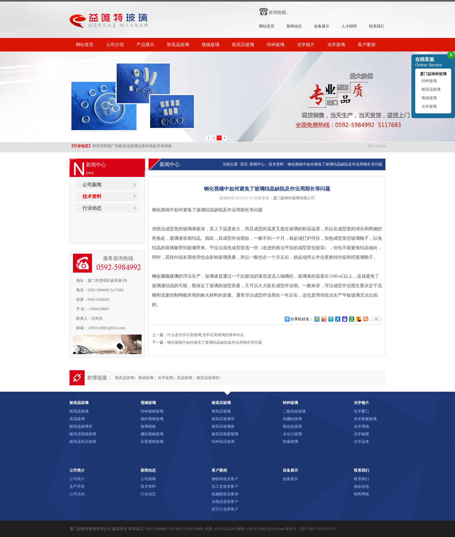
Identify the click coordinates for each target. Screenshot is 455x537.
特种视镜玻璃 (152, 411)
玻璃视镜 (148, 426)
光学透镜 (361, 426)
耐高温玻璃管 (81, 426)
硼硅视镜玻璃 (152, 434)
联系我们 (376, 26)
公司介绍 (115, 44)
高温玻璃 (77, 419)
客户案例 (366, 44)
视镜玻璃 (210, 44)
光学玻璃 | (166, 378)
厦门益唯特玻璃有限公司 (294, 198)
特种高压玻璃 (223, 441)
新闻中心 (257, 164)
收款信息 (361, 486)
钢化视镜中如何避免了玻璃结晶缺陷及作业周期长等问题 (335, 164)
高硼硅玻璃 (292, 419)
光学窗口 (361, 411)
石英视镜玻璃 (152, 441)
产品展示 (145, 44)
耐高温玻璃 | (125, 378)
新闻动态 (294, 26)
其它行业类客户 (225, 509)
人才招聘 (349, 26)
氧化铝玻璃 (292, 426)
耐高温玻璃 (178, 44)
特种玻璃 (275, 44)
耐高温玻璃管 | (209, 378)
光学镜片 (306, 44)
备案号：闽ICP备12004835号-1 (310, 529)
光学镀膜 (361, 434)
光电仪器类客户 (225, 501)
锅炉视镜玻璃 (152, 419)
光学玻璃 (336, 44)
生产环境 (77, 486)
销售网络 (361, 494)
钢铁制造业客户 (225, 479)
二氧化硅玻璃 (294, 411)
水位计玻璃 (292, 434)
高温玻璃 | (185, 378)
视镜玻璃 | (146, 378)
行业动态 (91, 208)
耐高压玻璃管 (223, 419)
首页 (243, 164)
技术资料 (91, 196)
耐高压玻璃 (243, 44)
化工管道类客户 (225, 486)
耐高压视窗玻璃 (225, 434)
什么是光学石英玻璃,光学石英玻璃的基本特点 (205, 335)
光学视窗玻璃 (365, 419)
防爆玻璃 (290, 441)
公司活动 (77, 494)
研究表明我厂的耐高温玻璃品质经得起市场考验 (121, 146)
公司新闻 (91, 184)
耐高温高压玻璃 (83, 441)
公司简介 (77, 479)
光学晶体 (361, 441)
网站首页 (266, 26)
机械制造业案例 (225, 494)
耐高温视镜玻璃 (83, 434)
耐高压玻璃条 (223, 426)
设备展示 (321, 26)
